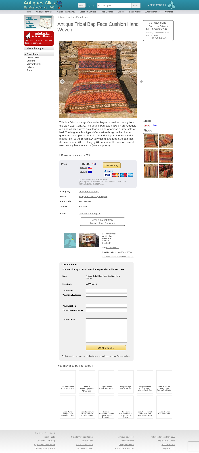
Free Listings (107, 12)
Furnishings (33, 54)
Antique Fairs (87, 441)
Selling (121, 12)
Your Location (69, 301)
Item (65, 271)
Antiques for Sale (44, 12)
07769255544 (112, 243)
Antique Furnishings (89, 187)
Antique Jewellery (126, 437)
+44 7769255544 (124, 247)
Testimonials (49, 437)
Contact (169, 12)
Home (28, 12)
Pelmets (30, 67)
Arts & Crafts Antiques (124, 448)
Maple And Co (169, 448)
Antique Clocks (127, 441)
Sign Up (90, 5)
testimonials (37, 43)
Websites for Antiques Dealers (42, 34)
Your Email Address (72, 290)
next (134, 77)
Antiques (39, 3)
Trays (29, 70)
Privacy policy (123, 356)
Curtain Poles (33, 58)
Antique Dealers (153, 12)
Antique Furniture (126, 444)
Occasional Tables (85, 448)
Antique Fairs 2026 (66, 12)
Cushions (31, 61)
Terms (38, 448)
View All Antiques (36, 48)
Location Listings (88, 12)
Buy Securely (112, 160)
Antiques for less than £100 (163, 437)
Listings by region (157, 4)
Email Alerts (135, 12)
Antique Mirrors (168, 444)
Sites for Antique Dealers (82, 437)
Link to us (41, 441)
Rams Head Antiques (90, 209)
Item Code (67, 279)
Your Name (68, 286)
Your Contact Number (73, 306)
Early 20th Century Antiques (93, 192)
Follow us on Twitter (84, 444)
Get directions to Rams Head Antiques (117, 252)
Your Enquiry (69, 315)
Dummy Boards (34, 64)
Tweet (155, 48)
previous (62, 77)
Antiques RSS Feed (46, 444)
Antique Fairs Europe (165, 441)
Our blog (51, 441)
